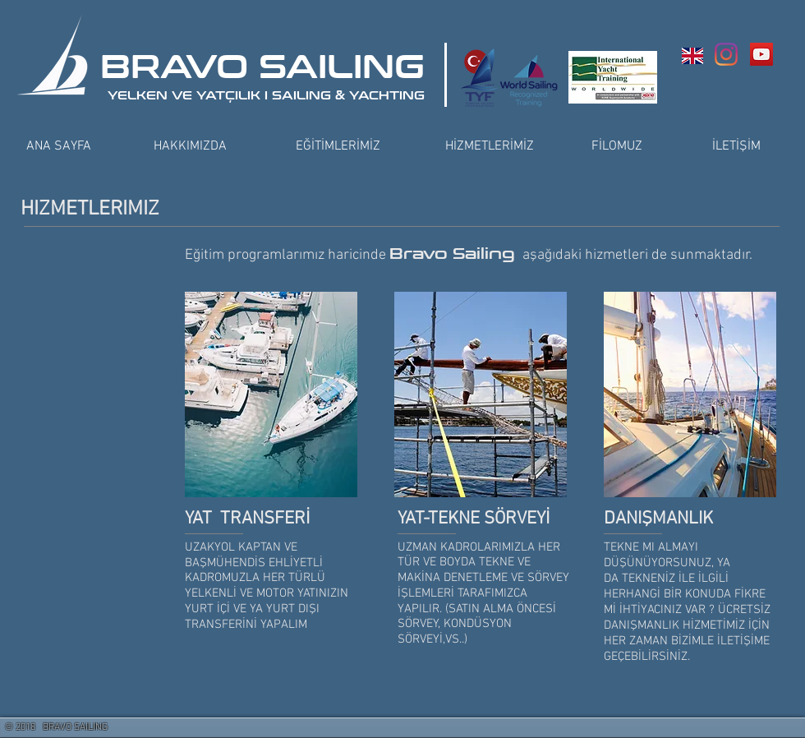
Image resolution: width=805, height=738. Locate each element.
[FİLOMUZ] (617, 146)
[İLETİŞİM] (736, 146)
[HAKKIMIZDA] (189, 146)
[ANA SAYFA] (58, 146)
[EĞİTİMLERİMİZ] (337, 146)
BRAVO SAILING (262, 67)
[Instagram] (726, 54)
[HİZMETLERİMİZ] (489, 146)
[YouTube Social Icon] (761, 54)
